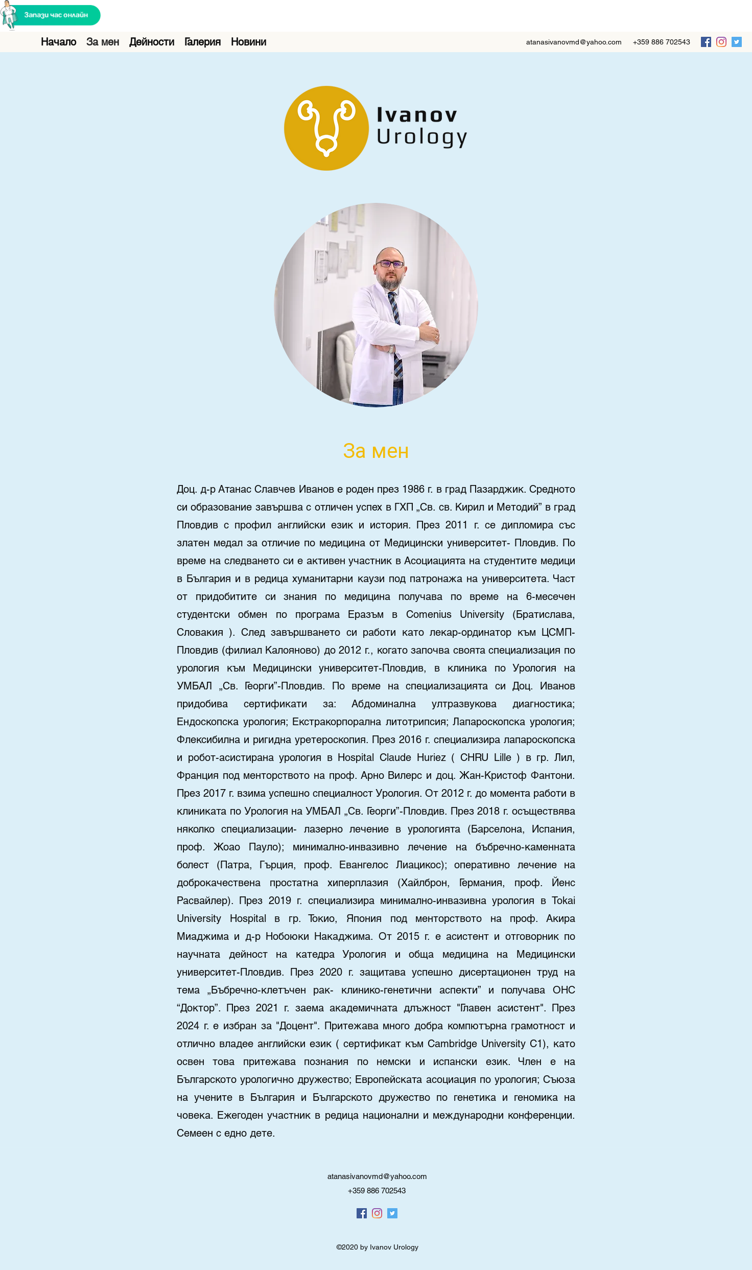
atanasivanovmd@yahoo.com (574, 42)
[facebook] (706, 42)
